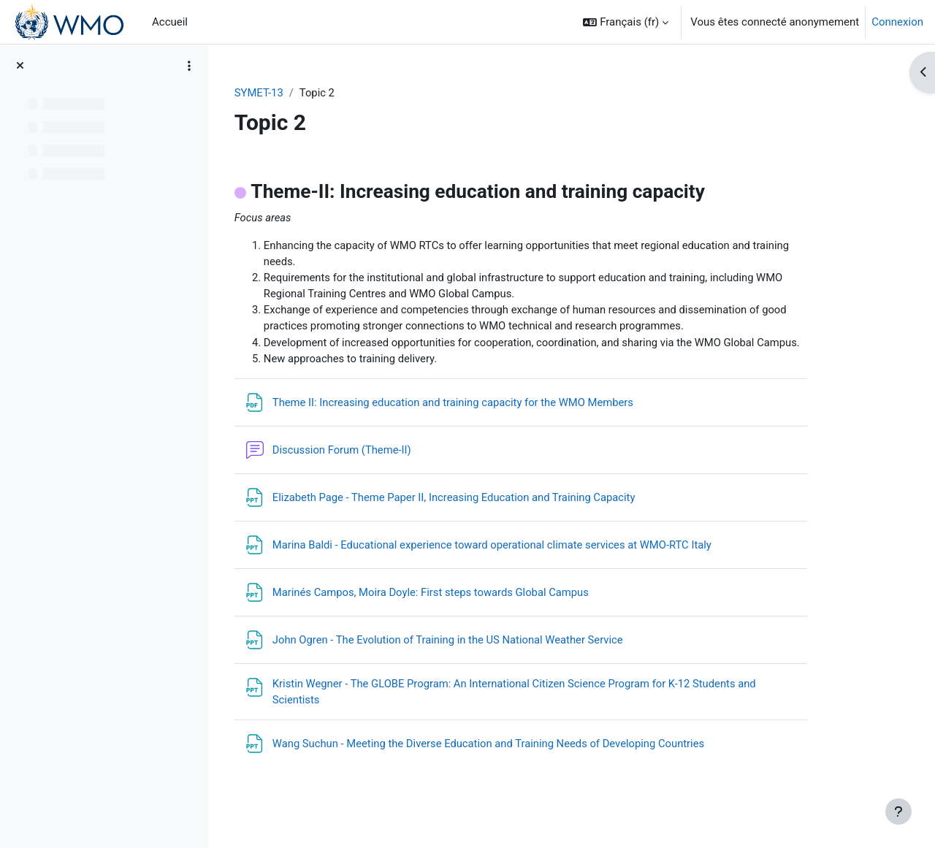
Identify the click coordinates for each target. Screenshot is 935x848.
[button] (625, 22)
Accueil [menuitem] (170, 21)
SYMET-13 (299, 92)
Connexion (897, 21)
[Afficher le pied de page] (898, 811)
